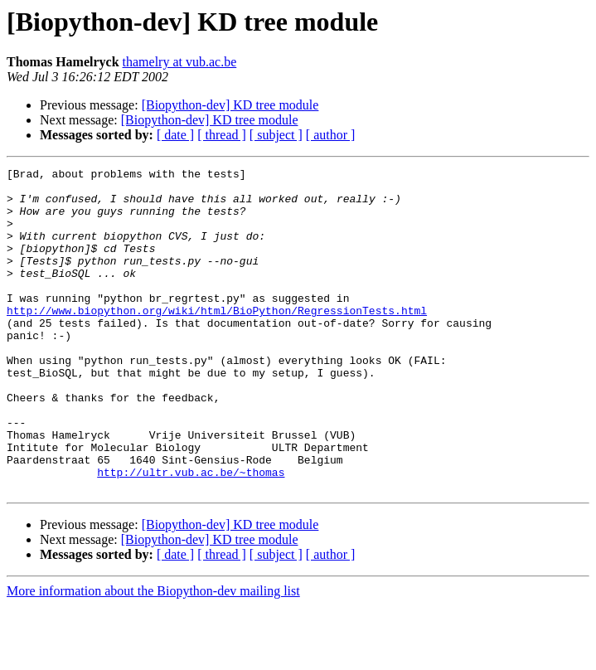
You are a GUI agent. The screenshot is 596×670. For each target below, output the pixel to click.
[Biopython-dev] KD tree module (230, 105)
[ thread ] (221, 135)
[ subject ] (276, 135)
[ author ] (331, 135)
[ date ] (175, 135)
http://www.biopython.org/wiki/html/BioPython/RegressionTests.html (217, 340)
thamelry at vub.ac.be (180, 62)
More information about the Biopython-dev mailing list (153, 655)
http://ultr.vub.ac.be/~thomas (190, 534)
